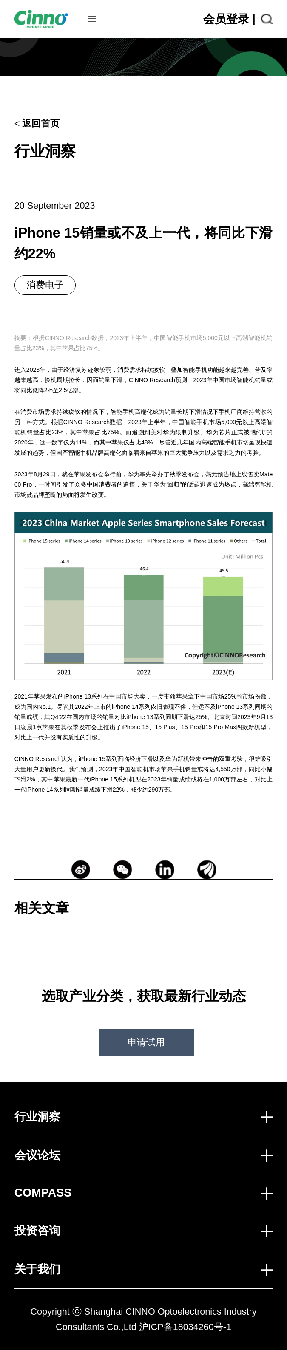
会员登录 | (229, 19)
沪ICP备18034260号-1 (185, 1327)
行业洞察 (45, 151)
